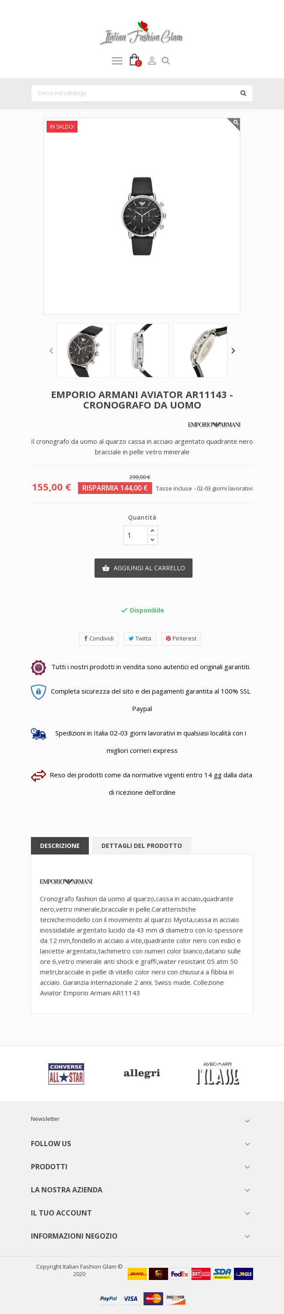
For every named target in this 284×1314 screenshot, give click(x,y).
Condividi (99, 638)
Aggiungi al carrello (143, 568)
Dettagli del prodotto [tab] (141, 845)
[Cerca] (142, 93)
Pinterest (181, 638)
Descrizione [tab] (60, 845)
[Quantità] (135, 535)
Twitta (139, 638)
